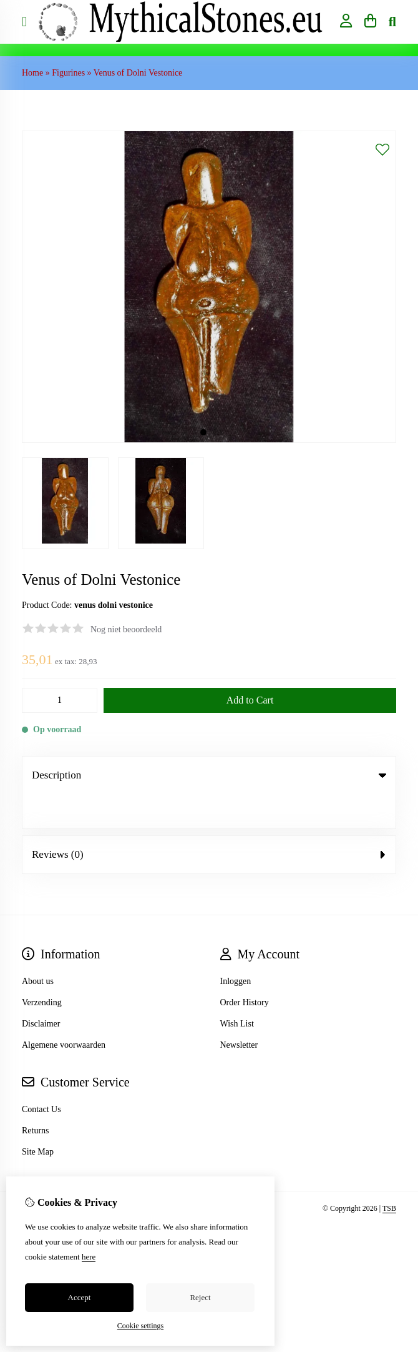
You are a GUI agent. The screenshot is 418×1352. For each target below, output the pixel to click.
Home (32, 72)
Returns (35, 1096)
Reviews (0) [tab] (209, 820)
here (88, 1256)
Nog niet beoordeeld (126, 629)
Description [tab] (209, 775)
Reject (200, 1297)
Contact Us (41, 1075)
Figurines (68, 72)
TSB (389, 1174)
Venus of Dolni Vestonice (138, 72)
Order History (244, 968)
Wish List (237, 989)
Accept (79, 1297)
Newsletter (239, 1010)
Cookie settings (140, 1325)
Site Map (38, 1117)
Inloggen (235, 947)
